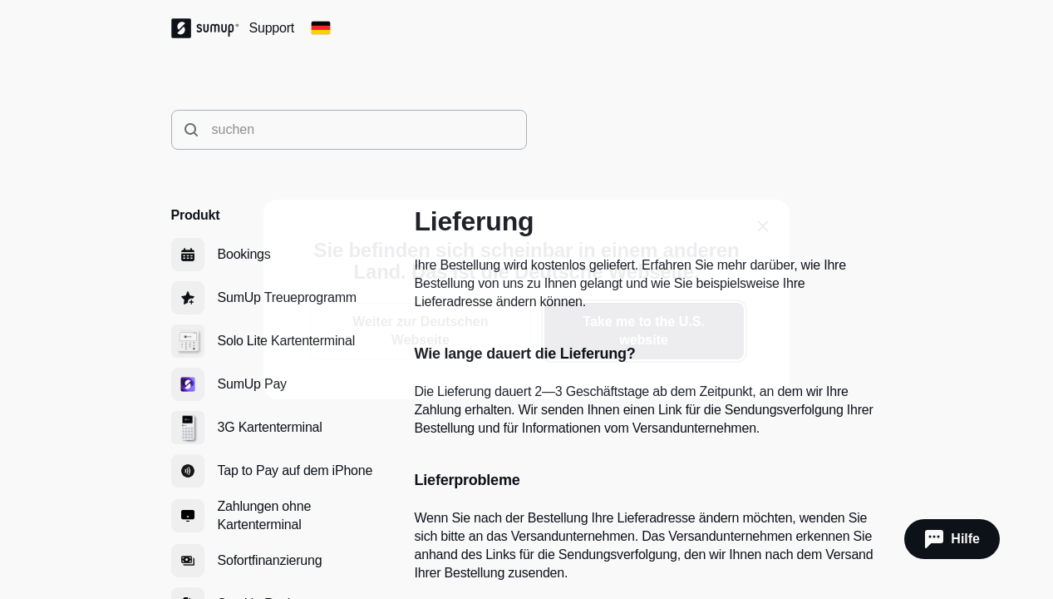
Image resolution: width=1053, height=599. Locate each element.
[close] (763, 226)
